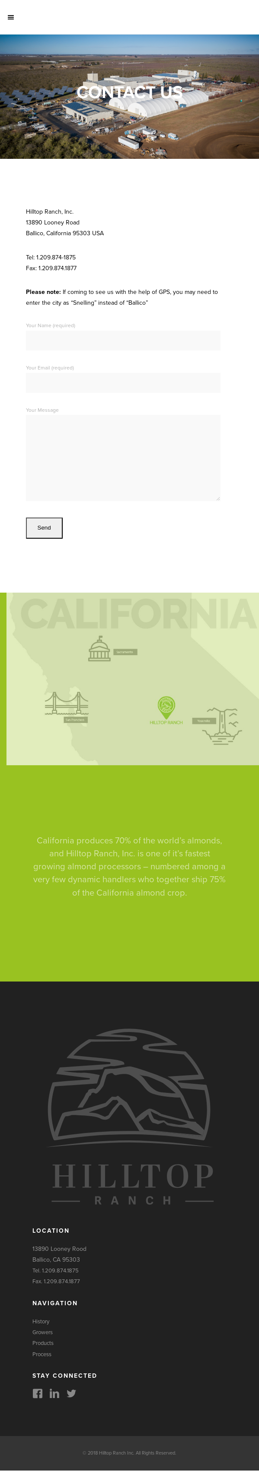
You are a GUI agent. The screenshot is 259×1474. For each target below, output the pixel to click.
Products (43, 1346)
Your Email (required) (123, 375)
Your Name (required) (123, 333)
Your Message (123, 456)
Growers (42, 1335)
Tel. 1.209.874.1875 (55, 1274)
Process (41, 1357)
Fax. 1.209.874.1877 (56, 1284)
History (40, 1325)
